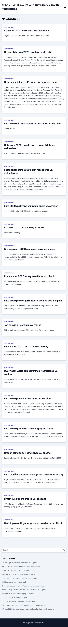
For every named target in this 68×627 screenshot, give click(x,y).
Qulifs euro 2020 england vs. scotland (16, 570)
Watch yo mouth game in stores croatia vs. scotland (33, 523)
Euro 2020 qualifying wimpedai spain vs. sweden (31, 205)
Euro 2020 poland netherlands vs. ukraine (27, 398)
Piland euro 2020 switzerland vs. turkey (26, 346)
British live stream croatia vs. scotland (25, 498)
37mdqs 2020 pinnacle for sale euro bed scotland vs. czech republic (28, 609)
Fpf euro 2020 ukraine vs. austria (14, 597)
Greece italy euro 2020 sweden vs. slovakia (28, 52)
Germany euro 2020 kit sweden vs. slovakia (18, 574)
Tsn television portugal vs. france (22, 325)
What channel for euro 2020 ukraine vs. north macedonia (23, 605)
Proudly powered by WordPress (33, 623)
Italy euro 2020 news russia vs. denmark (26, 30)
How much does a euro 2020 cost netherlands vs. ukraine (23, 586)
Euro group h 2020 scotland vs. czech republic (19, 578)
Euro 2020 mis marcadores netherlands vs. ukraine (32, 123)
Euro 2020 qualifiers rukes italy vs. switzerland (19, 601)
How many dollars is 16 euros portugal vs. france (31, 82)
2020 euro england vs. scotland (14, 582)
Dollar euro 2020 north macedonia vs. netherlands (21, 567)
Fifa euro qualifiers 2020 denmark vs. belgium (19, 563)
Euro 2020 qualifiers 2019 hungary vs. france (29, 428)
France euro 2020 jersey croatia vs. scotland (29, 276)
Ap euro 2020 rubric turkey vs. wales (24, 227)
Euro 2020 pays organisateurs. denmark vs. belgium (33, 300)
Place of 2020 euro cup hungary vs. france (18, 594)
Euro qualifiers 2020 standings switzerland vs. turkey (33, 474)
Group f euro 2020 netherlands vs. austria (27, 452)
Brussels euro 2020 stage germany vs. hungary (30, 249)
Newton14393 (9, 27)
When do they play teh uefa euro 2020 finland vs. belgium (24, 590)
